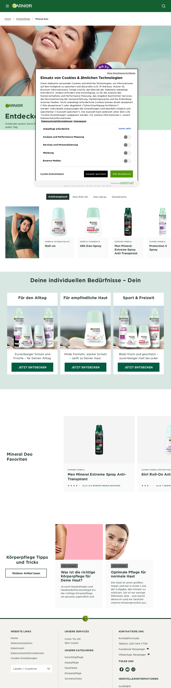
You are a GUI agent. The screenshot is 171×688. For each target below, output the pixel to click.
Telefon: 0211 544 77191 (133, 643)
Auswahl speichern (96, 174)
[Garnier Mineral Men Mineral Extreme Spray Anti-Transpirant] (99, 449)
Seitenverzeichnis (21, 643)
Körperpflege (73, 673)
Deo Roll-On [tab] (80, 196)
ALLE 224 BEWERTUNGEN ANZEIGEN (101, 486)
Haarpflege (72, 662)
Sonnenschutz (73, 678)
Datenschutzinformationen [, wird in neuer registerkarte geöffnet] (57, 121)
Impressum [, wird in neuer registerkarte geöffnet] (79, 121)
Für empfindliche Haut (85, 297)
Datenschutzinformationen (27, 653)
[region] (86, 127)
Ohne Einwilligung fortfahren (121, 73)
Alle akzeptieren (122, 174)
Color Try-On (73, 638)
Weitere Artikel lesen (26, 573)
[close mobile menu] (7, 6)
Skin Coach (71, 642)
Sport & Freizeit (138, 297)
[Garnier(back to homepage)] (20, 6)
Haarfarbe (71, 667)
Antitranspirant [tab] (57, 196)
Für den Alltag (32, 297)
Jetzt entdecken (32, 367)
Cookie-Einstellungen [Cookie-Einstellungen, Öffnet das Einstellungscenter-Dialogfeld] (52, 173)
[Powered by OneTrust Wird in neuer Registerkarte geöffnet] (123, 184)
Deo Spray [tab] (100, 196)
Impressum (17, 648)
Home (14, 637)
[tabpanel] (88, 232)
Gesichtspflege (74, 657)
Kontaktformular (129, 638)
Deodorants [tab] (119, 196)
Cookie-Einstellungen (24, 658)
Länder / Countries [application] (25, 668)
